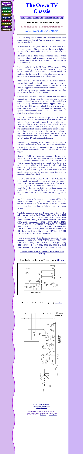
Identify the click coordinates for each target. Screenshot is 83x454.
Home (23, 18)
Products (36, 18)
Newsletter (48, 18)
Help (61, 18)
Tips (41, 18)
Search (28, 18)
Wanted (55, 18)
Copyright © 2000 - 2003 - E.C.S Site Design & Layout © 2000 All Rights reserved (42, 406)
